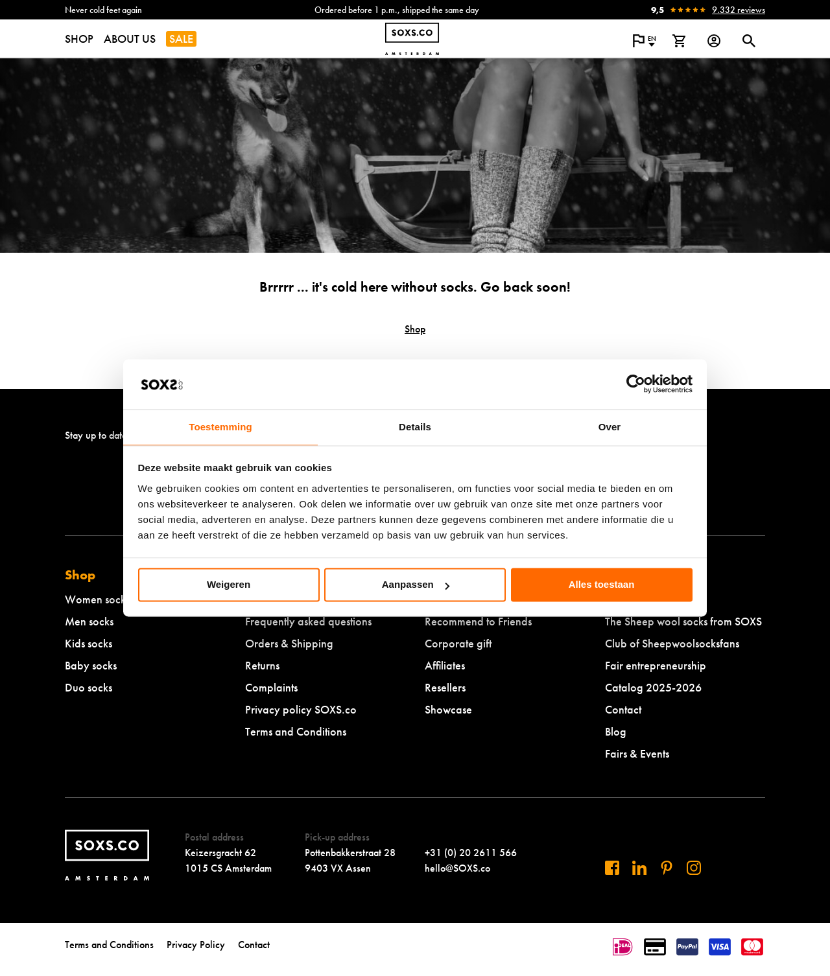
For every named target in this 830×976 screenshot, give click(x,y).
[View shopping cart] (679, 41)
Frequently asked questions (308, 621)
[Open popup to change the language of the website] (644, 41)
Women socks (97, 599)
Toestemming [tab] (220, 426)
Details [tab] (415, 426)
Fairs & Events (637, 753)
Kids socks (88, 643)
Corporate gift (458, 643)
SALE (181, 38)
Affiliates (445, 665)
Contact (623, 709)
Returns (262, 665)
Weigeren (228, 584)
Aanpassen (415, 584)
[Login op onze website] (714, 41)
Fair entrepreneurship (655, 665)
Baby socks (91, 665)
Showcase (448, 709)
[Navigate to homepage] (412, 39)
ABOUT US (130, 38)
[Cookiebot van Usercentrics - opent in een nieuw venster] (636, 384)
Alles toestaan (602, 584)
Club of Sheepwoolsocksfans (672, 643)
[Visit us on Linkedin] (639, 868)
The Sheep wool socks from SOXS (683, 621)
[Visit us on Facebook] (612, 868)
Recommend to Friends (478, 621)
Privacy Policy (196, 944)
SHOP (79, 38)
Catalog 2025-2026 (653, 687)
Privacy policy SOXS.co (301, 709)
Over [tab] (610, 426)
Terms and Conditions (295, 731)
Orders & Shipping (289, 643)
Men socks (89, 621)
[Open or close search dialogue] (749, 41)
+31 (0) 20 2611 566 (471, 852)
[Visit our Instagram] (694, 868)
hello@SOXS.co (457, 868)
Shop (415, 329)
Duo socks (88, 687)
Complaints (271, 687)
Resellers (445, 687)
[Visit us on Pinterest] (666, 868)
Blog (615, 731)
